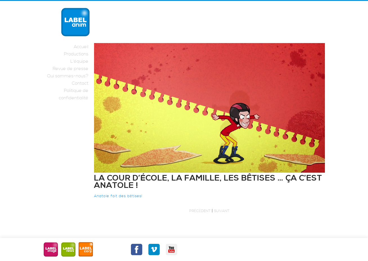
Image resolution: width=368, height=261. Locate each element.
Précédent (200, 211)
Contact (80, 83)
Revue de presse (70, 68)
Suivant (221, 211)
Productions (76, 54)
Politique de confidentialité (73, 94)
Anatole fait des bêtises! (118, 196)
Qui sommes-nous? (67, 76)
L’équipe (79, 61)
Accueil (81, 47)
